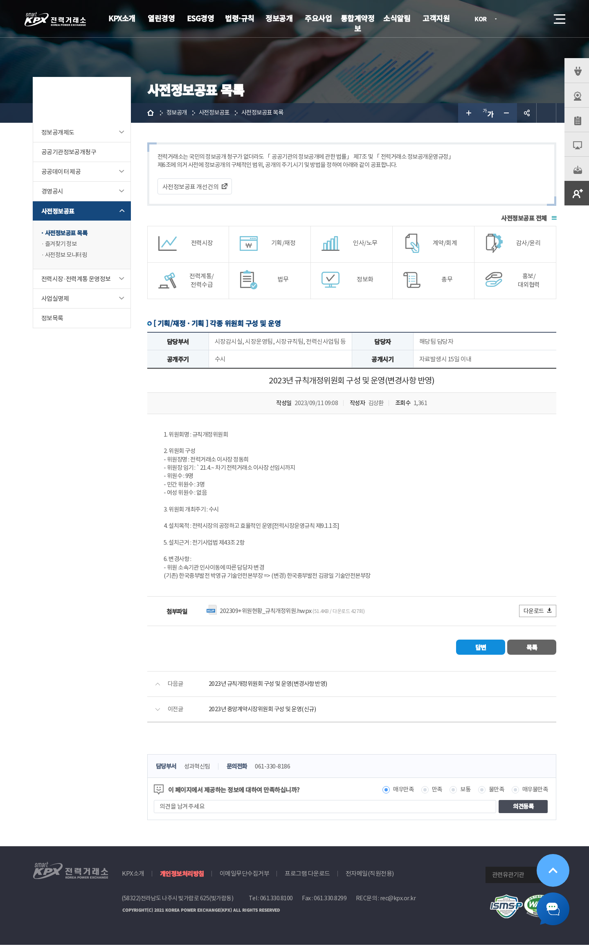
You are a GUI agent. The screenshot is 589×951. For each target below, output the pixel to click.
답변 (480, 653)
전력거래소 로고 (55, 19)
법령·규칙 (239, 18)
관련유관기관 (508, 881)
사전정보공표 (57, 211)
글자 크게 (468, 113)
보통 (461, 796)
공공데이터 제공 (61, 172)
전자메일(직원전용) (370, 879)
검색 (536, 18)
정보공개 (278, 18)
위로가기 (553, 870)
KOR (482, 19)
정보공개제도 (57, 132)
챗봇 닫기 (553, 908)
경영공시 (52, 191)
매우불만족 (534, 796)
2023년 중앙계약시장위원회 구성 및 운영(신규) (266, 715)
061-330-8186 (278, 773)
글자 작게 (507, 113)
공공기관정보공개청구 (68, 152)
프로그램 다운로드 (307, 879)
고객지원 (436, 18)
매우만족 (398, 796)
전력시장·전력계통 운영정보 (76, 280)
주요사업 (318, 18)
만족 (432, 796)
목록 (531, 653)
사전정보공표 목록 (68, 233)
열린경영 (161, 18)
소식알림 (396, 18)
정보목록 (52, 319)
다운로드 (538, 617)
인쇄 (546, 113)
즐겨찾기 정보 (62, 244)
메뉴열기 (558, 16)
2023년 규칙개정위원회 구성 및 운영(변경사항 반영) (272, 690)
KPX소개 (121, 18)
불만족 (494, 796)
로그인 (513, 18)
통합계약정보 (358, 23)
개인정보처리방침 (182, 879)
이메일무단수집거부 (245, 879)
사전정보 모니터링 (67, 256)
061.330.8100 (276, 904)
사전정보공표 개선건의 (190, 187)
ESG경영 (200, 18)
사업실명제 (55, 299)
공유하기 (527, 113)
